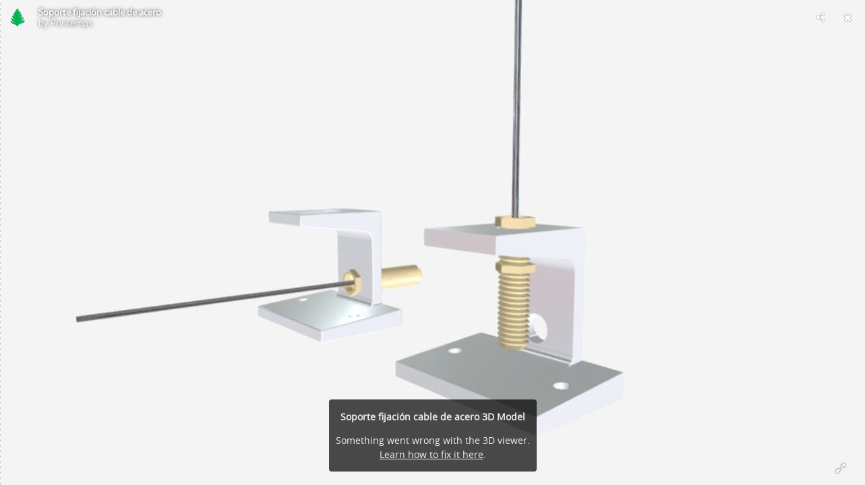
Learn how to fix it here (431, 454)
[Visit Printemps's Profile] (17, 17)
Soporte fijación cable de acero (99, 12)
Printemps (71, 23)
